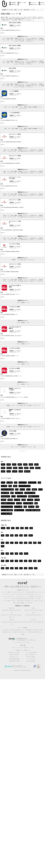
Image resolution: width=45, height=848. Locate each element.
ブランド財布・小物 (19, 39)
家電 (6, 107)
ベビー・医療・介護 (28, 602)
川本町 (20, 467)
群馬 (12, 535)
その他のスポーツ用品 (30, 492)
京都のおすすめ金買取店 (31, 656)
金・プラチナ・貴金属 (23, 647)
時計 (13, 647)
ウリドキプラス (33, 2)
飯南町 (15, 467)
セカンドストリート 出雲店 (15, 199)
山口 (21, 560)
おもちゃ (40, 596)
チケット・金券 (5, 39)
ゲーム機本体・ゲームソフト (31, 39)
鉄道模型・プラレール (19, 38)
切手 (25, 506)
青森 (8, 528)
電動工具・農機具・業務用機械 (30, 107)
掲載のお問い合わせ (34, 4)
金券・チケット (34, 598)
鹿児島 (30, 568)
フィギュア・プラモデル (19, 41)
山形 (27, 528)
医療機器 (10, 499)
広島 (16, 560)
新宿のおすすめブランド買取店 (14, 652)
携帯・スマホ (34, 592)
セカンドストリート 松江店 (15, 264)
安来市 (30, 464)
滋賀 (3, 553)
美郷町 (26, 467)
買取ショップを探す (22, 2)
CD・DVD (19, 503)
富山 (7, 542)
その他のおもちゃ (34, 38)
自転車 (23, 499)
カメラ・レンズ (40, 592)
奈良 (21, 553)
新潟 (3, 542)
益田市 (19, 464)
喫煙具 (15, 485)
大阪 (12, 553)
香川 (30, 560)
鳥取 (3, 560)
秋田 (22, 528)
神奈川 (30, 535)
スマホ (27, 38)
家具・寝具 (31, 506)
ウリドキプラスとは (18, 642)
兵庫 (16, 553)
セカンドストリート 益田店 (15, 155)
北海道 (3, 528)
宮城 (17, 528)
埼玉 (16, 535)
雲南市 (3, 467)
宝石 (16, 482)
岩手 (13, 528)
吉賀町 (3, 471)
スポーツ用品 (40, 600)
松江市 (3, 464)
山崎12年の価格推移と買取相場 (14, 658)
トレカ (16, 446)
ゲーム (24, 594)
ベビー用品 (17, 499)
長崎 (12, 568)
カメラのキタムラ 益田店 (14, 368)
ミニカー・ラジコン (12, 151)
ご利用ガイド (42, 2)
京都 (7, 553)
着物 (12, 492)
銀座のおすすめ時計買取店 (14, 654)
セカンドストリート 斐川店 (15, 134)
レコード (22, 489)
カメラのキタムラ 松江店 (14, 348)
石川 (12, 542)
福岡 (3, 568)
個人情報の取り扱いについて (20, 629)
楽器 (22, 598)
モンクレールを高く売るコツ (31, 658)
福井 (16, 542)
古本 (34, 446)
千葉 (21, 535)
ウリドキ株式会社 (18, 665)
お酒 (39, 482)
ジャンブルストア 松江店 (14, 243)
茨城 (3, 535)
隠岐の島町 (27, 471)
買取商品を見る (13, 4)
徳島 (26, 560)
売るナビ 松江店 (12, 68)
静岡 (35, 542)
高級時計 (41, 38)
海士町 (8, 471)
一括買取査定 (13, 2)
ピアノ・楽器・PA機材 (8, 38)
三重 (3, 546)
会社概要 (22, 634)
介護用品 (3, 499)
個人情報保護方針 (29, 629)
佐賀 (7, 568)
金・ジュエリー (22, 592)
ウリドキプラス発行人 (26, 642)
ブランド (16, 647)
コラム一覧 (22, 645)
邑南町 (31, 467)
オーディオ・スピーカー (7, 506)
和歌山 (26, 553)
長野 (26, 542)
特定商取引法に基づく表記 (37, 629)
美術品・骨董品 (5, 492)
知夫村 (20, 471)
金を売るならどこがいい (14, 656)
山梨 (21, 542)
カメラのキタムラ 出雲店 (14, 306)
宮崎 (26, 568)
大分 (21, 568)
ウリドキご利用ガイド (6, 629)
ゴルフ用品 (4, 485)
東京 (26, 535)
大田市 (25, 464)
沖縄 (36, 568)
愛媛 (35, 560)
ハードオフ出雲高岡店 (14, 91)
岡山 (12, 560)
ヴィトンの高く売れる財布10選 (30, 652)
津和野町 (38, 467)
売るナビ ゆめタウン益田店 (15, 45)
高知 (39, 560)
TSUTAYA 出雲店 (12, 431)
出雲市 (14, 464)
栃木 (7, 535)
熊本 (16, 568)
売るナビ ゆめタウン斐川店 (15, 22)
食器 (37, 506)
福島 (31, 528)
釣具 (10, 485)
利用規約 (12, 629)
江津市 (36, 464)
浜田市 (8, 464)
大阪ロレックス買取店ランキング (31, 654)
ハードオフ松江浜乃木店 (14, 112)
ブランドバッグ (29, 41)
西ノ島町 (15, 471)
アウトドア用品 (19, 492)
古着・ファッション (19, 510)
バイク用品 (30, 499)
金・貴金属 (41, 39)
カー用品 (37, 499)
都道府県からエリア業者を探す (22, 605)
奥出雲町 (9, 467)
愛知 (39, 542)
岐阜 (30, 542)
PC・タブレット (23, 108)
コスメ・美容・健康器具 (7, 510)
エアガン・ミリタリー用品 (7, 489)
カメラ (12, 39)
